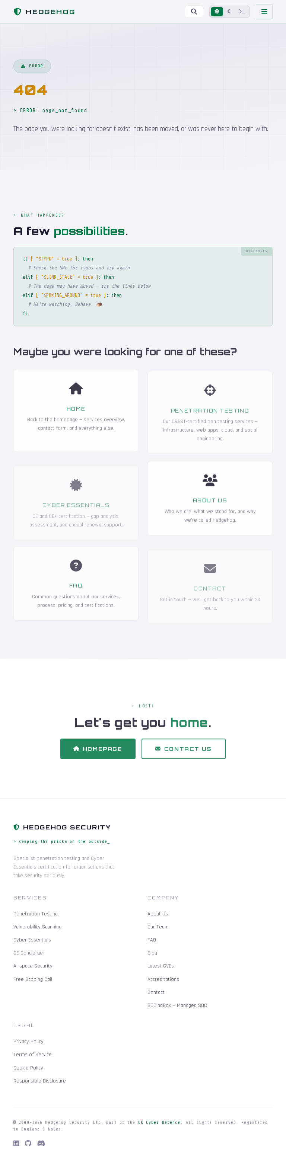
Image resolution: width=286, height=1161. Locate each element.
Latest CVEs (160, 966)
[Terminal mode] (242, 11)
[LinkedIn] (16, 1144)
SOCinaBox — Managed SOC (177, 1005)
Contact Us (183, 755)
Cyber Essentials (76, 513)
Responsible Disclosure (39, 1081)
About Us (210, 506)
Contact (210, 596)
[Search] (194, 11)
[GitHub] (28, 1144)
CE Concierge (28, 953)
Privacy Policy (28, 1041)
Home (76, 415)
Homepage (98, 755)
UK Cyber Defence (159, 1122)
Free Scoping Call (32, 979)
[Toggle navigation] (264, 11)
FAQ (76, 594)
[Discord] (41, 1144)
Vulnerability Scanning (37, 927)
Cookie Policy (28, 1068)
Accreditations (163, 979)
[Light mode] (217, 11)
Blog (152, 953)
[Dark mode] (229, 11)
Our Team (158, 927)
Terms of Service (32, 1054)
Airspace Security (33, 966)
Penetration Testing (210, 419)
